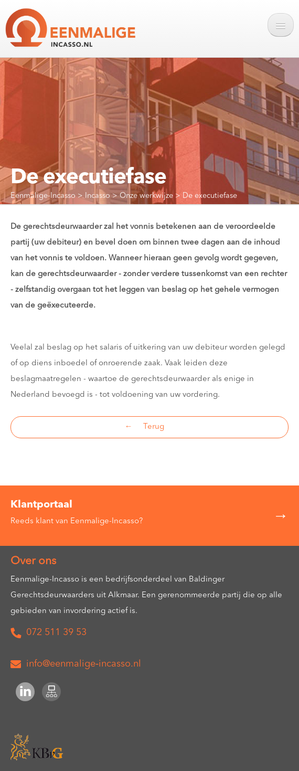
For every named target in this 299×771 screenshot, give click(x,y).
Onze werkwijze (147, 196)
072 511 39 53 (56, 632)
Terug (153, 427)
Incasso (98, 196)
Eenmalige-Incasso (44, 196)
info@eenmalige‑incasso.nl (78, 664)
